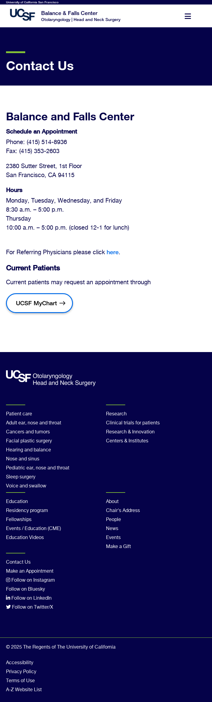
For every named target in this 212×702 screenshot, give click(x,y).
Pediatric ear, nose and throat (37, 468)
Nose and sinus (22, 459)
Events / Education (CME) (33, 528)
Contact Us (18, 562)
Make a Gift (118, 546)
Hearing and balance (28, 450)
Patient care (19, 414)
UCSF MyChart (36, 303)
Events (113, 537)
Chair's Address (123, 510)
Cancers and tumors (28, 432)
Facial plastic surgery (29, 441)
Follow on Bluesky (25, 589)
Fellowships (19, 519)
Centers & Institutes (127, 441)
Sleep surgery (20, 477)
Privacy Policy (21, 672)
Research (116, 414)
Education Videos (25, 537)
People (113, 519)
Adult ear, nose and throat (33, 423)
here (113, 252)
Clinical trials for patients (133, 423)
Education (17, 501)
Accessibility (19, 663)
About (112, 501)
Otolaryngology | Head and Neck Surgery (80, 19)
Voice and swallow (26, 486)
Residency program (27, 510)
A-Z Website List (24, 690)
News (112, 528)
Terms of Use (20, 681)
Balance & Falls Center (69, 13)
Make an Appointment (29, 571)
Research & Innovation (130, 432)
